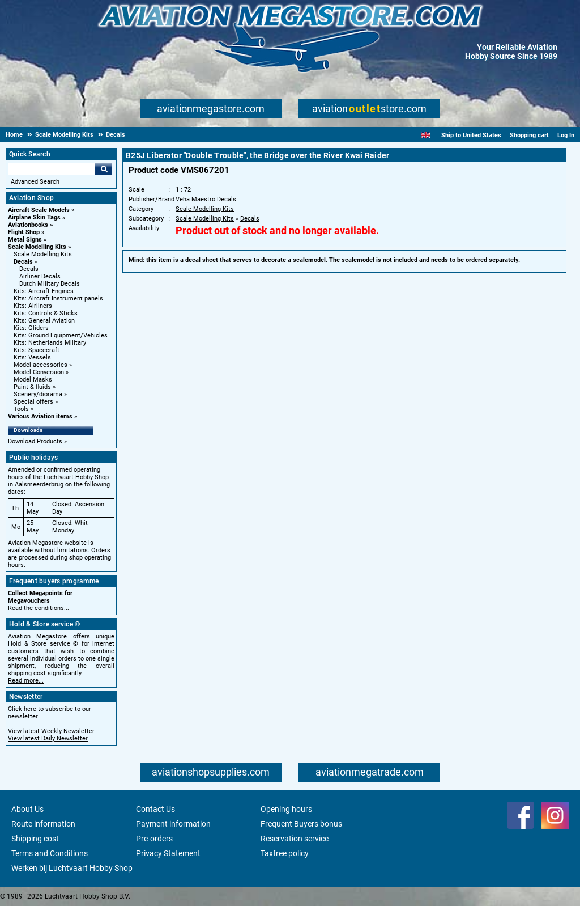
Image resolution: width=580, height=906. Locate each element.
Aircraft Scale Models (39, 210)
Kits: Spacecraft (36, 350)
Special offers (33, 401)
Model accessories (40, 365)
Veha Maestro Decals (206, 199)
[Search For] (51, 169)
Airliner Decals (40, 276)
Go (103, 169)
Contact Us (155, 809)
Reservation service (295, 838)
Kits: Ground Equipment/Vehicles (61, 335)
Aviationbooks (28, 224)
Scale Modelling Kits (37, 247)
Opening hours (286, 809)
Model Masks (33, 379)
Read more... (26, 680)
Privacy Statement (168, 853)
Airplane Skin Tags (34, 217)
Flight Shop (24, 232)
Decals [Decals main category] (29, 269)
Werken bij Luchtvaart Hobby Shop (72, 868)
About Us (27, 809)
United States (482, 135)
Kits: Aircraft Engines (44, 291)
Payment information (173, 823)
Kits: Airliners (33, 306)
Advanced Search (35, 181)
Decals (23, 261)
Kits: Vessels (32, 357)
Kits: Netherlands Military (50, 342)
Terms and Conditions (49, 853)
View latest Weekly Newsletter (51, 731)
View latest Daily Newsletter (48, 738)
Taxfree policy (285, 853)
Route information (43, 823)
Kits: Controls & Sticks (46, 313)
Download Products (35, 441)
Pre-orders (154, 838)
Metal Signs (25, 239)
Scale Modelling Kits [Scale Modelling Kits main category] (43, 254)
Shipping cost (35, 838)
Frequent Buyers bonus (301, 823)
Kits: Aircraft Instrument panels (58, 298)
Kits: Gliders (31, 328)
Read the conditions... (38, 608)
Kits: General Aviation (44, 320)
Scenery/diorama (38, 394)
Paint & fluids (32, 387)
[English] (425, 135)
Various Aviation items (40, 416)
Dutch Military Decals (49, 283)
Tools (21, 409)
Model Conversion (39, 372)
